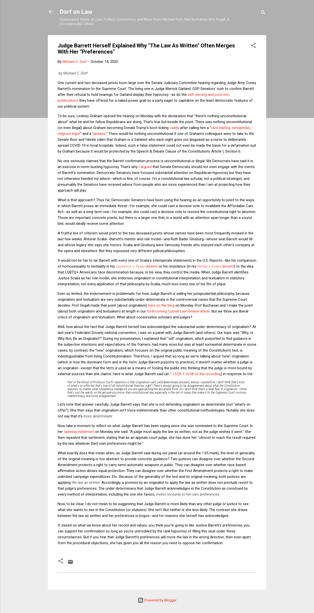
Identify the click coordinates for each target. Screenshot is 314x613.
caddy (174, 128)
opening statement (79, 431)
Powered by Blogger (157, 600)
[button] (253, 46)
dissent (137, 266)
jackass (99, 133)
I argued (145, 167)
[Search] (263, 13)
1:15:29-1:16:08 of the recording (195, 374)
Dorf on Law (76, 11)
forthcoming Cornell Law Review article (178, 311)
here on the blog (161, 305)
